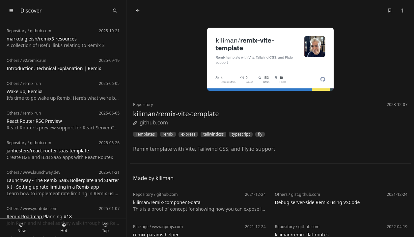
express (188, 134)
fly (260, 134)
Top (105, 228)
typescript (241, 134)
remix (168, 134)
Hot (64, 228)
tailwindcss (213, 134)
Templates (145, 134)
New (21, 228)
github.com (150, 122)
